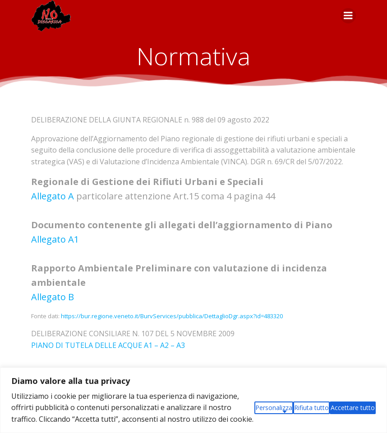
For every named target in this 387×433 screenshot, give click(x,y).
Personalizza (273, 407)
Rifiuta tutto (311, 407)
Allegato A (52, 196)
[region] (193, 400)
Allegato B (52, 297)
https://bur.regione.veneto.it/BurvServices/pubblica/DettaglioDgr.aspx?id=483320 (172, 316)
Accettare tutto (353, 407)
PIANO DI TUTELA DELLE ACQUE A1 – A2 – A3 (108, 345)
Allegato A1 (55, 239)
